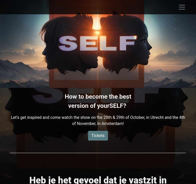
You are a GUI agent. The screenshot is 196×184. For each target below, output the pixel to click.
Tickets (98, 135)
